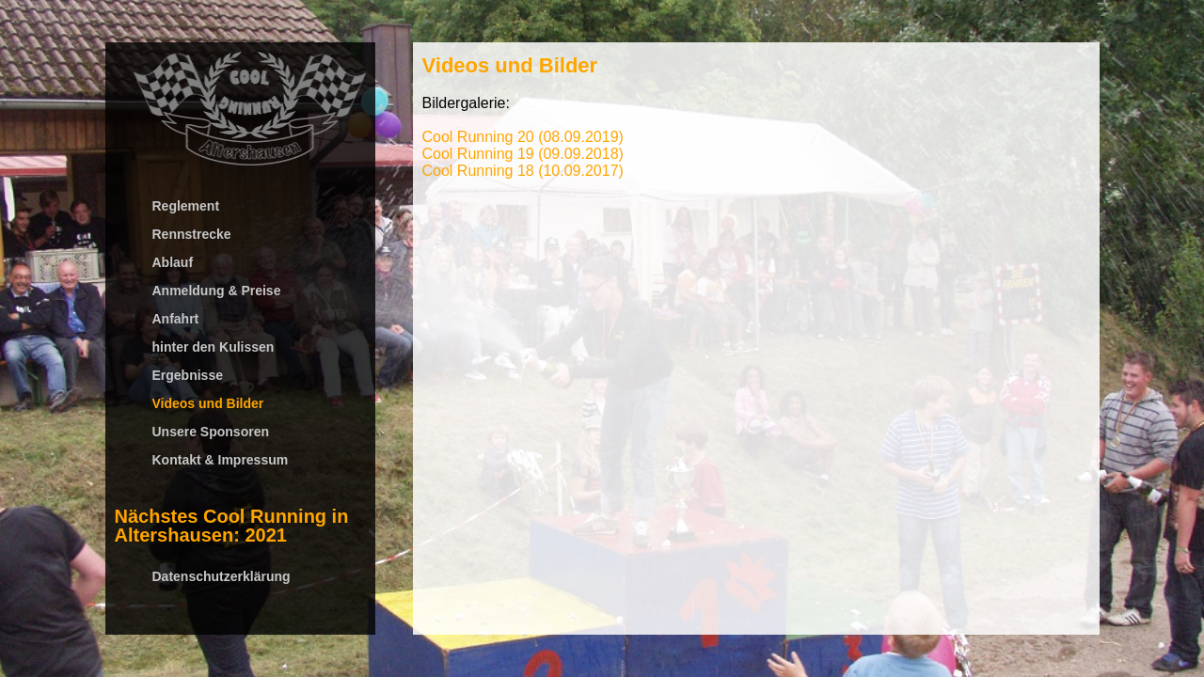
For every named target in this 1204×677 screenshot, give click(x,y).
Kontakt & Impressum (220, 459)
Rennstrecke (191, 234)
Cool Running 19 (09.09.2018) (523, 154)
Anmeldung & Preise (216, 290)
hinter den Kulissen (213, 346)
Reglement (186, 205)
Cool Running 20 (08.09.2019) (523, 137)
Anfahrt (175, 318)
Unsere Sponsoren (210, 431)
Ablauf (173, 262)
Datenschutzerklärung (221, 576)
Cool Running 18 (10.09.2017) (523, 171)
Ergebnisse (187, 375)
